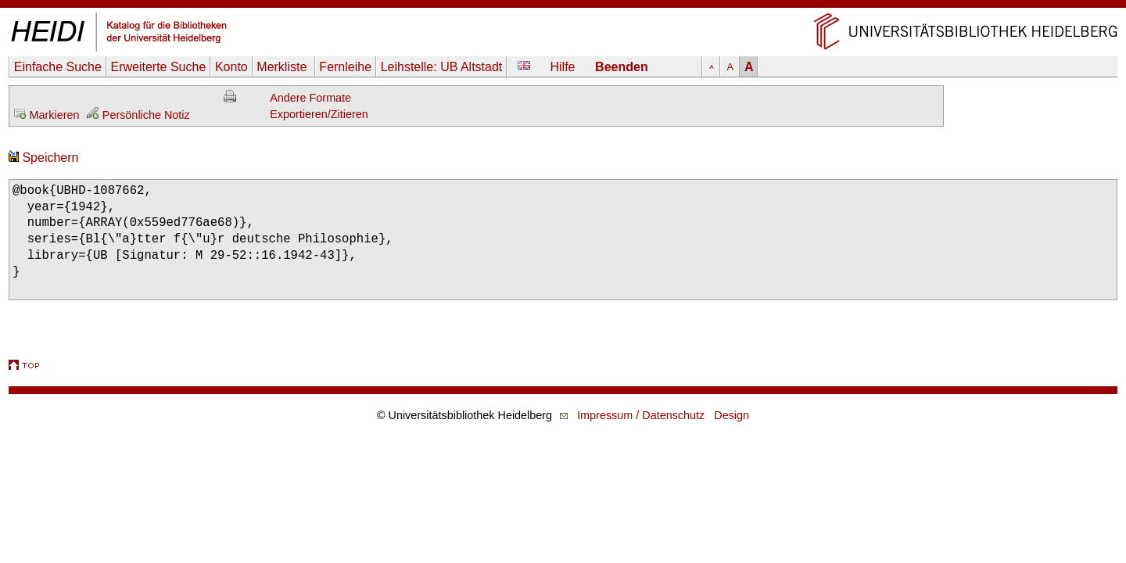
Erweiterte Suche (158, 67)
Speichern (44, 157)
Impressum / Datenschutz (641, 415)
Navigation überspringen (563, 7)
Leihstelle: (442, 67)
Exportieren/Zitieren (319, 114)
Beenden (621, 67)
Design (731, 415)
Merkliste (283, 67)
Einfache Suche (58, 67)
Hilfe (563, 67)
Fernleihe (345, 67)
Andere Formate (310, 97)
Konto (231, 67)
